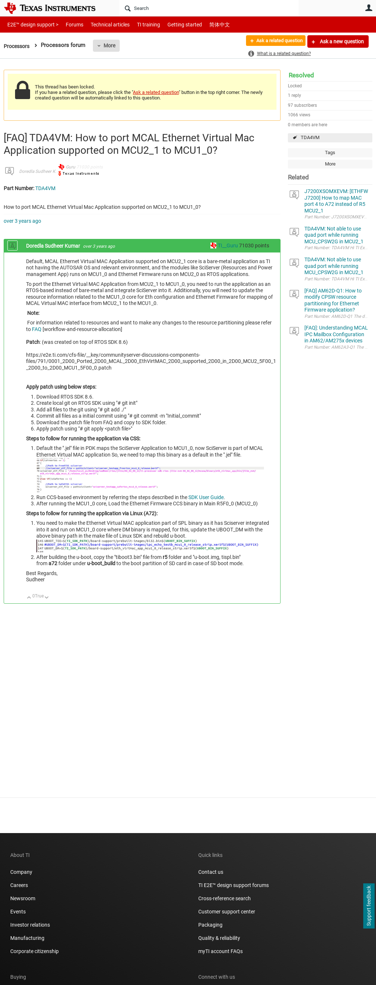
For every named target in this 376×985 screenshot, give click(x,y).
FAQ (36, 329)
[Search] (209, 8)
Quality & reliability (219, 938)
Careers (19, 885)
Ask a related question (275, 41)
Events (18, 912)
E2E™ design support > (30, 24)
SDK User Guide (206, 497)
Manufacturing (27, 938)
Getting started (171, 24)
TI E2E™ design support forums (233, 885)
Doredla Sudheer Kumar (42, 171)
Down (47, 598)
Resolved (301, 75)
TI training (138, 24)
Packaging (210, 925)
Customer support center (226, 912)
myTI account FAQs (220, 951)
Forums (69, 24)
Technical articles (102, 24)
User (368, 7)
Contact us (210, 872)
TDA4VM (310, 137)
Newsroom (22, 898)
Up (29, 598)
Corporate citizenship (34, 951)
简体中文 (204, 24)
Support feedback (369, 906)
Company (21, 872)
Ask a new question (341, 41)
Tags (330, 152)
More (112, 45)
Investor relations (30, 925)
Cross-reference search (224, 898)
